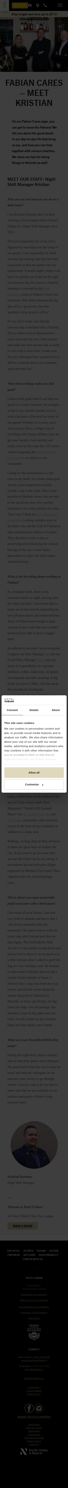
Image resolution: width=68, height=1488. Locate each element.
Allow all (34, 772)
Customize (34, 784)
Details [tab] (34, 710)
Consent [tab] (12, 710)
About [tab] (56, 710)
